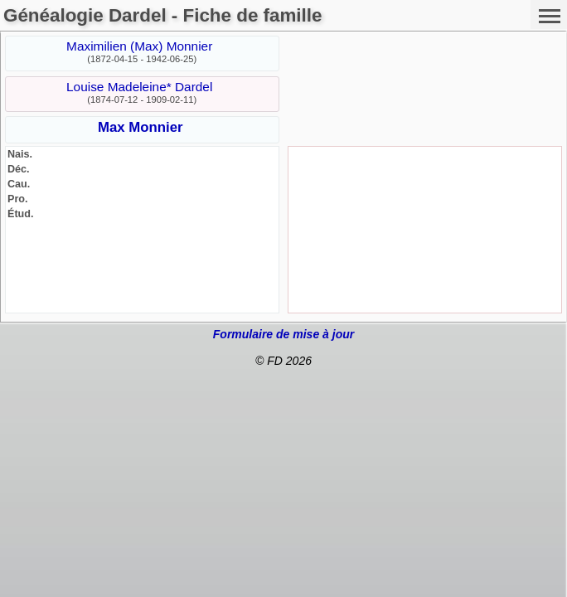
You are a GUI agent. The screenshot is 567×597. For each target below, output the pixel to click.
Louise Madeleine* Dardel (139, 87)
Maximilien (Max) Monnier (139, 46)
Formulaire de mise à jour (283, 334)
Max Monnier (140, 127)
